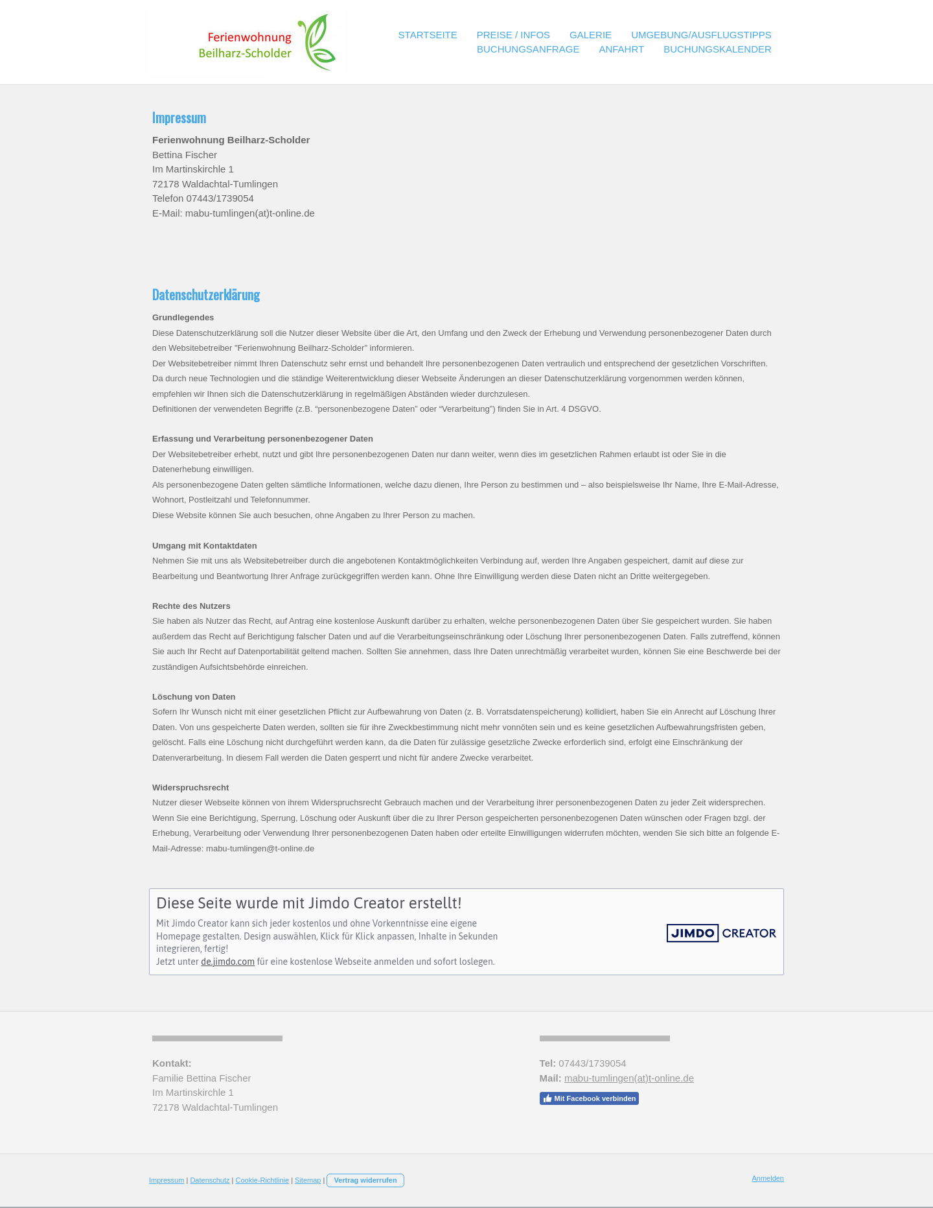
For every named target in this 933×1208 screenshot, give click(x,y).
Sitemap (308, 1180)
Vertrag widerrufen (365, 1180)
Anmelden (768, 1178)
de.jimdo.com (228, 961)
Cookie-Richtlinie (263, 1180)
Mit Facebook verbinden (589, 1098)
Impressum (166, 1180)
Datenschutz (209, 1180)
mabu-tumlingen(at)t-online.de (629, 1078)
